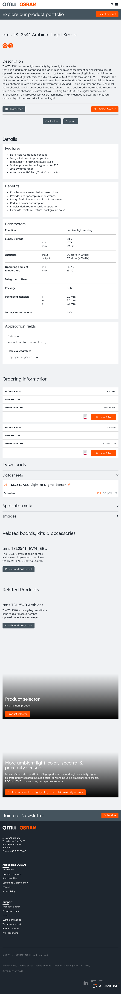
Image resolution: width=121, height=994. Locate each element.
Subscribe (110, 815)
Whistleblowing (10, 932)
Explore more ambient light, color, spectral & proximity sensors (45, 792)
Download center (11, 911)
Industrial (14, 336)
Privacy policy (10, 965)
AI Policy (85, 965)
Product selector (17, 713)
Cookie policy (71, 965)
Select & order (105, 108)
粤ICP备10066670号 (13, 971)
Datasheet (14, 108)
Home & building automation (25, 342)
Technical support (12, 924)
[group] (25, 555)
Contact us (51, 121)
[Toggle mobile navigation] (116, 4)
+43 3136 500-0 (18, 851)
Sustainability (10, 878)
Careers (7, 887)
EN (99, 493)
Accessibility (9, 891)
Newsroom (8, 869)
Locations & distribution (15, 882)
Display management (20, 357)
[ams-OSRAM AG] (19, 4)
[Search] (112, 4)
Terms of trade (43, 965)
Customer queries (12, 919)
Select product (107, 14)
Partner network (11, 928)
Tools (5, 915)
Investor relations (12, 874)
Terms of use (26, 965)
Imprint (58, 965)
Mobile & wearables (19, 350)
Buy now (103, 416)
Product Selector (11, 906)
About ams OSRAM (14, 864)
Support (71, 121)
